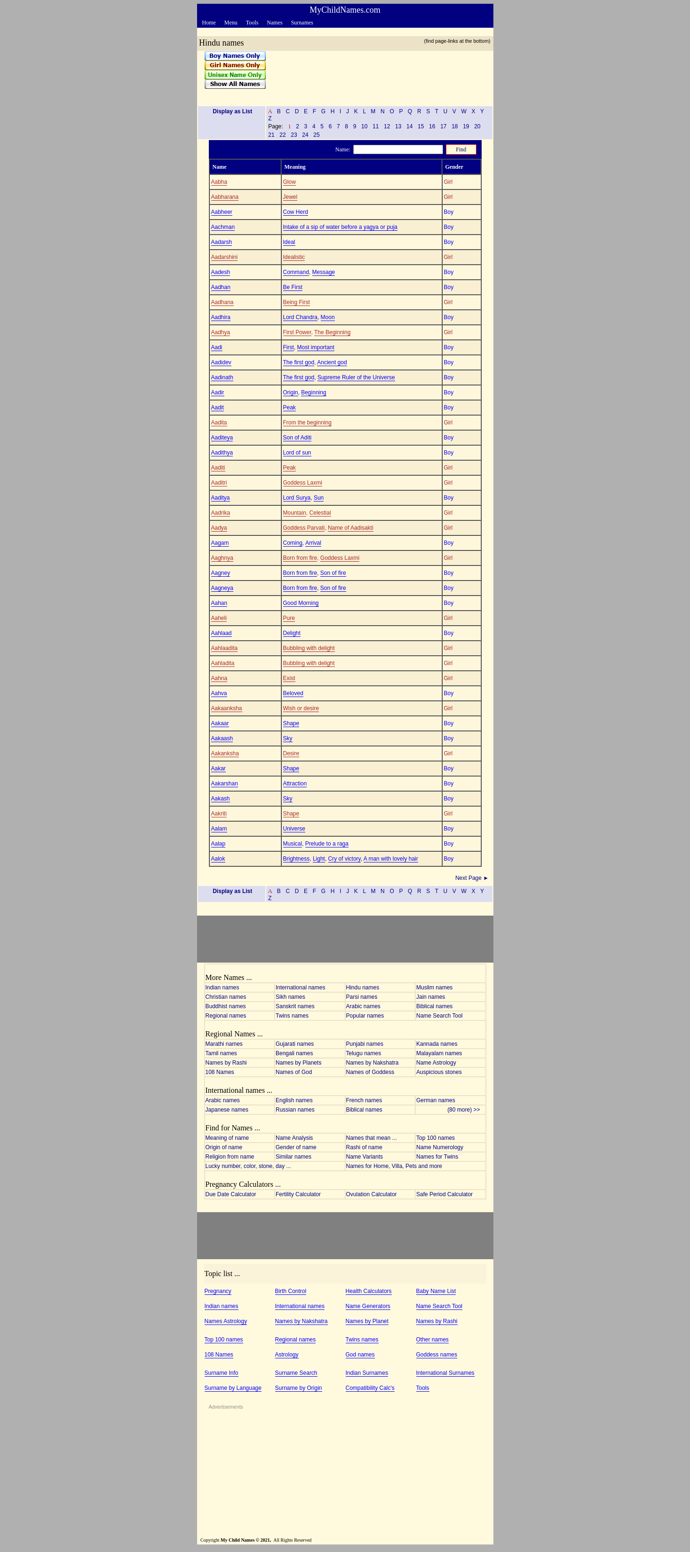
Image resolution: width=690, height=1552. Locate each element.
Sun (319, 497)
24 (305, 135)
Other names (432, 1339)
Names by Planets (298, 1062)
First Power (297, 332)
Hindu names (363, 987)
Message (323, 272)
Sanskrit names (295, 1006)
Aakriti (219, 813)
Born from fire (300, 558)
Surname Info (221, 1373)
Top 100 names (435, 1138)
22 (282, 135)
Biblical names (434, 1006)
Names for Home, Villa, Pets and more (394, 1166)
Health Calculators (369, 1291)
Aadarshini (224, 257)
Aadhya (220, 332)
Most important (315, 347)
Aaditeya (222, 437)
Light (319, 858)
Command (296, 272)
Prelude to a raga (327, 843)
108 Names (220, 1072)
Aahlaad (221, 633)
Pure (289, 618)
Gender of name (296, 1147)
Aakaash (222, 738)
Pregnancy (218, 1291)
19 (466, 126)
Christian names (226, 997)
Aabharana (225, 197)
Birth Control (291, 1291)
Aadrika (220, 512)
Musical (292, 843)
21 (271, 135)
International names (300, 987)
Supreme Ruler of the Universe (356, 377)
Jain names (430, 997)
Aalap (218, 843)
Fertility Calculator (298, 1194)
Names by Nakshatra (372, 1062)
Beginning (313, 392)
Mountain (294, 512)
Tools (422, 1388)
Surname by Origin (298, 1388)
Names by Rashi (226, 1062)
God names (360, 1354)
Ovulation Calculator (371, 1194)
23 (294, 135)
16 (432, 126)
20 (477, 126)
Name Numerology (439, 1147)
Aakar (218, 768)
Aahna (219, 678)
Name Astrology (436, 1062)
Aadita (219, 422)
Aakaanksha (226, 708)
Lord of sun (297, 452)
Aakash (220, 798)
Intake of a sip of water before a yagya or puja (340, 227)
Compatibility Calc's (370, 1388)
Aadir (217, 392)
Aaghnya (222, 558)
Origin (290, 392)
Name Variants (364, 1156)
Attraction (295, 783)
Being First (296, 302)
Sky (288, 738)
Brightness (296, 858)
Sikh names (290, 997)
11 (376, 126)
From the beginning (307, 422)
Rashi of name (364, 1147)
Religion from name (230, 1156)
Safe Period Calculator (444, 1194)
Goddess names (436, 1354)
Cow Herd (295, 212)
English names (294, 1100)
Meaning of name (227, 1138)
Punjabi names (364, 1044)
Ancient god (332, 362)
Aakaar (220, 723)
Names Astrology (226, 1321)
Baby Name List (436, 1291)
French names (364, 1100)
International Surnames (445, 1373)
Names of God (294, 1072)
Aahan (219, 603)
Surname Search (296, 1373)
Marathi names (224, 1044)
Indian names (222, 987)
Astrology (287, 1354)
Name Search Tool (439, 1015)
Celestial (320, 512)
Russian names (295, 1109)
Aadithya (222, 452)
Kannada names (436, 1044)
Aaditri (219, 482)
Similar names (293, 1156)
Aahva (219, 693)
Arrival (313, 543)
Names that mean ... (371, 1138)
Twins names (292, 1015)
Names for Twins (437, 1156)
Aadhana (222, 302)
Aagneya (222, 588)
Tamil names (221, 1053)
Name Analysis (294, 1138)
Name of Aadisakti (350, 528)
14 (409, 126)
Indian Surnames (367, 1373)
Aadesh (220, 272)
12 (387, 126)
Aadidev (221, 362)
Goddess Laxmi (302, 482)
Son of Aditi (297, 437)
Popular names (365, 1015)
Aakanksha (225, 753)
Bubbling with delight (309, 648)
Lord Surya (297, 497)
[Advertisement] (376, 74)
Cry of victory (344, 858)
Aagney (220, 573)
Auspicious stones (439, 1072)
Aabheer (221, 212)
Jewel (290, 197)
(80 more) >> (465, 1109)
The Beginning (332, 332)
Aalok (218, 858)
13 (398, 126)
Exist (289, 678)
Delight (292, 633)
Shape (291, 723)
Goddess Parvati (304, 528)
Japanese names (227, 1109)
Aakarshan (224, 783)
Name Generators (368, 1306)
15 (421, 126)
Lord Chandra (300, 317)
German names (435, 1100)
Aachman (223, 227)
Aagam (220, 543)
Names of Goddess (370, 1072)
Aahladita (223, 663)
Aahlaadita (224, 648)
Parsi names (362, 997)
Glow (289, 182)
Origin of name (224, 1147)
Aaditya (220, 497)
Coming (292, 543)
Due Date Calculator (231, 1194)
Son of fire (333, 573)
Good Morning (301, 603)
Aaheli (219, 618)
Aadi (216, 347)
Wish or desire (301, 708)
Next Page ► (473, 878)
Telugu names (363, 1053)
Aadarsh (221, 242)
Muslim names (434, 987)
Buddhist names (226, 1006)
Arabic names (363, 1006)
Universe (294, 828)
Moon (328, 317)
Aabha (219, 182)
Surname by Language (233, 1388)
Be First (292, 287)
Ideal (289, 242)
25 (316, 135)
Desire (291, 753)
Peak (289, 407)
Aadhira (220, 317)
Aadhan (220, 287)
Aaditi (218, 467)
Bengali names (294, 1053)
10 (364, 126)
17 (443, 126)
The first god (299, 362)
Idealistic (294, 257)
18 (455, 126)
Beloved (293, 693)
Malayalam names (439, 1053)
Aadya (219, 528)
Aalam (219, 828)
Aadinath (222, 377)
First (288, 347)
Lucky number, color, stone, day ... (248, 1166)
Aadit (217, 407)
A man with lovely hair (391, 858)
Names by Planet (367, 1321)
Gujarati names (295, 1044)
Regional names (226, 1015)
